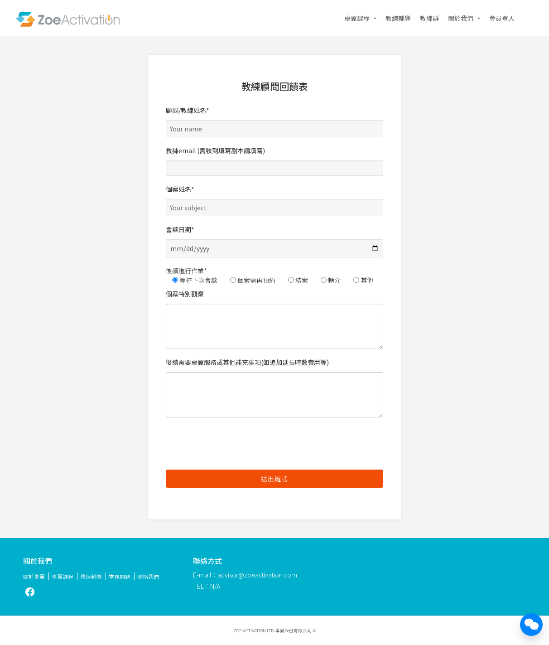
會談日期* (274, 241)
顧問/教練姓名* (274, 119)
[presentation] (234, 444)
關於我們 (460, 18)
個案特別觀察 (274, 319)
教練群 (429, 18)
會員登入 (502, 18)
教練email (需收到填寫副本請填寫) (274, 161)
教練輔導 (398, 18)
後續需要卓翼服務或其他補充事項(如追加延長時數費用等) (274, 387)
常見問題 (119, 576)
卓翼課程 (357, 18)
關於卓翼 (34, 576)
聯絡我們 (148, 576)
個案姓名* (274, 198)
